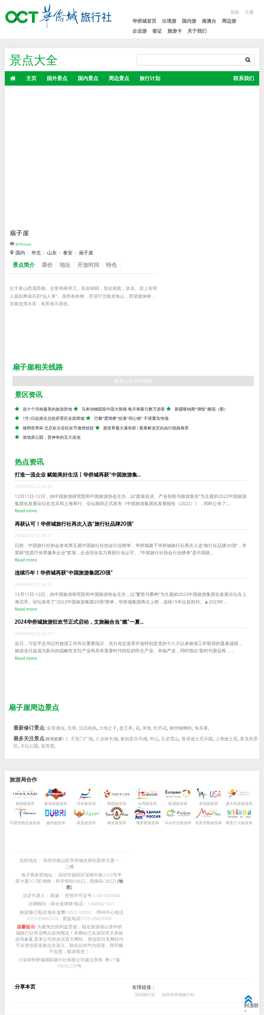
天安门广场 (81, 739)
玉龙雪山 (170, 739)
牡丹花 (160, 728)
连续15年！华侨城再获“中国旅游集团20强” (64, 572)
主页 (31, 78)
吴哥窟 (47, 746)
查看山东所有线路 (133, 381)
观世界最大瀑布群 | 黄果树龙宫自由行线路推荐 (146, 428)
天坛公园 (29, 746)
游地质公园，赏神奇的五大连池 (51, 437)
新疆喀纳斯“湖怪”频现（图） (201, 409)
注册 (249, 12)
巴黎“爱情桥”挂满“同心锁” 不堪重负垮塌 (131, 418)
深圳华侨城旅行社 (178, 994)
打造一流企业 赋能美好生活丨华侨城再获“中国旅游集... (78, 474)
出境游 (169, 21)
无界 (71, 728)
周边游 (229, 21)
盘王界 (126, 728)
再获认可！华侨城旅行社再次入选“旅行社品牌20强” (74, 524)
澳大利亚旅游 (237, 803)
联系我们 (243, 78)
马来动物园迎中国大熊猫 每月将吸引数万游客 (123, 409)
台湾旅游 (145, 803)
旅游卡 (174, 31)
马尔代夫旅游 (176, 823)
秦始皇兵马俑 (133, 739)
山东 (52, 252)
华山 (154, 739)
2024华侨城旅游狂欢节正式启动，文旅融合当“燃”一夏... (79, 622)
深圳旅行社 (145, 994)
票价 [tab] (49, 265)
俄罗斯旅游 (145, 823)
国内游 (189, 21)
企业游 (139, 31)
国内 (20, 252)
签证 (157, 31)
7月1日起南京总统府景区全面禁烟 (54, 418)
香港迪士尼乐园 (197, 739)
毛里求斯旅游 (206, 823)
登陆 (234, 12)
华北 (36, 252)
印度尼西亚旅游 (23, 823)
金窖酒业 (56, 728)
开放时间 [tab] (93, 265)
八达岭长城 (107, 739)
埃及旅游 (84, 823)
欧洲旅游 (176, 803)
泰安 (68, 252)
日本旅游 (84, 803)
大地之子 (108, 728)
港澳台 (209, 21)
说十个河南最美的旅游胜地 (47, 409)
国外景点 (57, 78)
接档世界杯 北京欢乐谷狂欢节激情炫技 (58, 428)
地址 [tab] (68, 265)
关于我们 (197, 31)
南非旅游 (114, 823)
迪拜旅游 (53, 823)
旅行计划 (150, 78)
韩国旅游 (114, 803)
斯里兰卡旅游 (237, 823)
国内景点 (88, 78)
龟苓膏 (201, 728)
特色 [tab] (118, 265)
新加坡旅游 (53, 803)
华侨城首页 (144, 21)
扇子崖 (86, 252)
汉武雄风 (88, 728)
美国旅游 (206, 803)
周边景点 (119, 78)
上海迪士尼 (226, 739)
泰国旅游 (23, 803)
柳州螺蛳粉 (180, 728)
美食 (146, 728)
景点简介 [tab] (24, 265)
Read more (26, 511)
